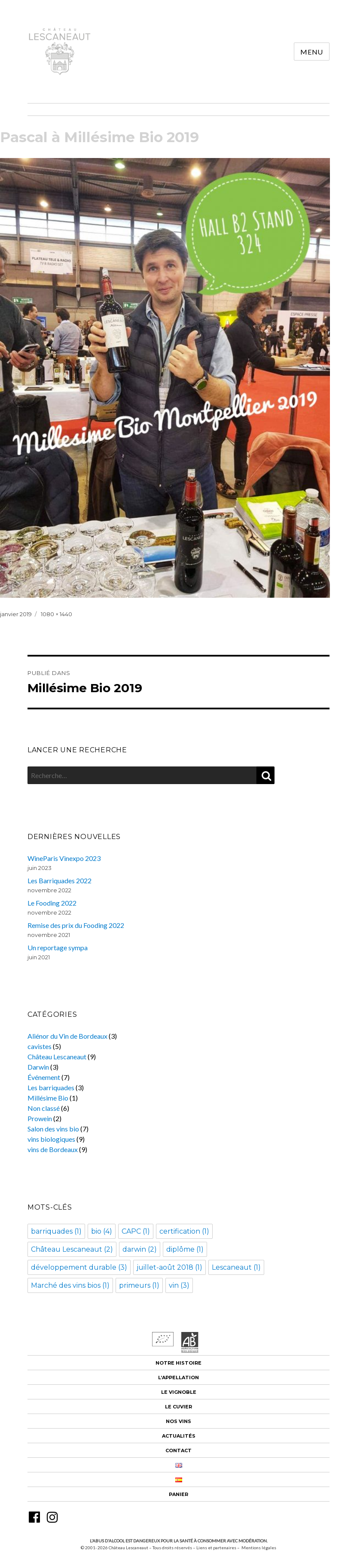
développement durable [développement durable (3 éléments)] (79, 1267)
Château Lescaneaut (56, 1056)
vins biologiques (51, 1139)
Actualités (178, 1436)
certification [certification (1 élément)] (184, 1231)
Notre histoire (178, 1363)
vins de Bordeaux (52, 1149)
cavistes (39, 1046)
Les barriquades (50, 1087)
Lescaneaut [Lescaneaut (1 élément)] (236, 1267)
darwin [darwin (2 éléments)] (139, 1249)
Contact (178, 1450)
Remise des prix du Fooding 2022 (75, 925)
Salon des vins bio (53, 1129)
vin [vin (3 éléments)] (179, 1285)
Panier (178, 1494)
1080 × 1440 (56, 614)
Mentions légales (258, 1547)
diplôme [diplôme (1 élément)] (185, 1249)
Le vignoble (178, 1392)
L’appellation (178, 1377)
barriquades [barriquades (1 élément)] (56, 1231)
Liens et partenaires (216, 1547)
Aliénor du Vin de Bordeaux (67, 1036)
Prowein (39, 1118)
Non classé (43, 1108)
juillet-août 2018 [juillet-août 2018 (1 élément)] (169, 1267)
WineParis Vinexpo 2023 (64, 858)
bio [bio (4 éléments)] (101, 1231)
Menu (311, 52)
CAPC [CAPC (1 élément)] (136, 1231)
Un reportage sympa (57, 947)
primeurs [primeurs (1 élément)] (139, 1285)
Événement (43, 1077)
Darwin (38, 1067)
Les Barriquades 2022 (59, 880)
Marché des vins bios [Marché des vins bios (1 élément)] (70, 1285)
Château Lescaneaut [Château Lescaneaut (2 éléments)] (72, 1249)
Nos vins (178, 1421)
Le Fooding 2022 (51, 903)
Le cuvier (178, 1407)
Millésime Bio (47, 1098)
